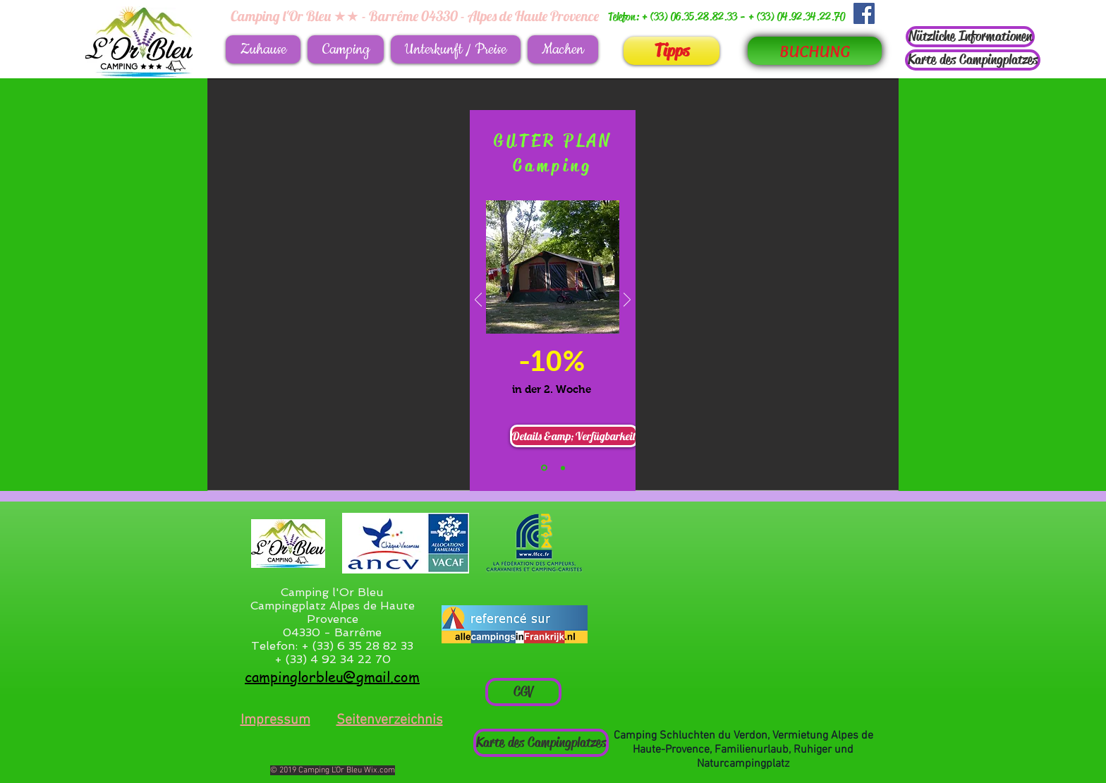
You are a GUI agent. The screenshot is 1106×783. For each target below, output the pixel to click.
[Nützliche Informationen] (970, 36)
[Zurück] (478, 301)
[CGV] (523, 692)
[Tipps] (671, 51)
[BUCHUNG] (815, 51)
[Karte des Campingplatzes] (972, 60)
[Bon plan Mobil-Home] (563, 468)
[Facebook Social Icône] (864, 13)
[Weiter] (627, 301)
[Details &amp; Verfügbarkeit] (574, 436)
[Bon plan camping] (544, 468)
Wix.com (379, 770)
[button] (346, 49)
